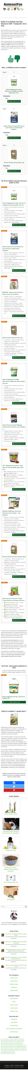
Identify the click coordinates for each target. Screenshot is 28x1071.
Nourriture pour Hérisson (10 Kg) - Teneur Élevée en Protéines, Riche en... (14, 599)
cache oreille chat (14, 1022)
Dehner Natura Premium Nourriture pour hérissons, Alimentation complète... (14, 127)
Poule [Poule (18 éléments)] (24, 1049)
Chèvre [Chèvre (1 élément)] (9, 1043)
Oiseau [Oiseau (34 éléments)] (3, 1049)
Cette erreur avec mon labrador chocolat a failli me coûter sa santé (16, 965)
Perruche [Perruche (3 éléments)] (14, 1049)
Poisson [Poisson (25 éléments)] (20, 1049)
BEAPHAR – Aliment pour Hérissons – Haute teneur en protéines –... (13, 293)
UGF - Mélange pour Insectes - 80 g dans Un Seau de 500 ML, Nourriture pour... (13, 467)
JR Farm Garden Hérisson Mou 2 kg (14, 162)
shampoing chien (14, 1019)
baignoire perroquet (14, 1011)
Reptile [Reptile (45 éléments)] (3, 1052)
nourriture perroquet (14, 1025)
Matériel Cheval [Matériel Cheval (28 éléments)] (14, 1046)
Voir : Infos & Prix (15, 101)
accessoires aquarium (14, 1008)
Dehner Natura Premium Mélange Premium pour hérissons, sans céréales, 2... (14, 427)
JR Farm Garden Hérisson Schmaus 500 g (14, 557)
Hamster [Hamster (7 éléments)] (3, 1046)
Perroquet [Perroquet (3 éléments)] (8, 1049)
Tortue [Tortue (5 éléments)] (12, 1052)
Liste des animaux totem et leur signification (14, 1028)
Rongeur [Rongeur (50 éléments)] (8, 1052)
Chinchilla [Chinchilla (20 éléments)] (3, 1043)
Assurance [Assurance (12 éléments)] (3, 1040)
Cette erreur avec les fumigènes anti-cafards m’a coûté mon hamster (16, 934)
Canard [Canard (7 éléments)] (9, 1040)
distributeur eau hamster (14, 984)
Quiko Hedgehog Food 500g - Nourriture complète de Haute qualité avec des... (14, 381)
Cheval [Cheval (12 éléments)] (17, 1040)
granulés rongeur (14, 987)
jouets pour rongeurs (14, 977)
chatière (14, 1001)
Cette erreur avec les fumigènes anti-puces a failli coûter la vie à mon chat (16, 942)
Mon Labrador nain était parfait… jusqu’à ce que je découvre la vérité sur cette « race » (16, 958)
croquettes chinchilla (14, 990)
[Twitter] (14, 786)
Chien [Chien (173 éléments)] (22, 1040)
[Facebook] (14, 783)
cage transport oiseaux (14, 1031)
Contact (12, 1065)
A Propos (6, 1065)
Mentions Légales (19, 1065)
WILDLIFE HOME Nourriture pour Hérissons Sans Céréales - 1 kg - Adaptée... (12, 513)
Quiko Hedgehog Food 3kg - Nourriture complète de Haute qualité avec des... (14, 91)
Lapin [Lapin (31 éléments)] (8, 1046)
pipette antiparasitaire (14, 998)
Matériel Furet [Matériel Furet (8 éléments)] (22, 1046)
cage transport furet (14, 981)
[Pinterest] (14, 790)
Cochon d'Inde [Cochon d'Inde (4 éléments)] (15, 1043)
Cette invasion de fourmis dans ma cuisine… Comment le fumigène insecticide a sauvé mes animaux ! (16, 950)
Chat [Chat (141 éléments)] (14, 1040)
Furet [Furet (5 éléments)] (21, 1043)
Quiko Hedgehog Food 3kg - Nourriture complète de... (13, 697)
